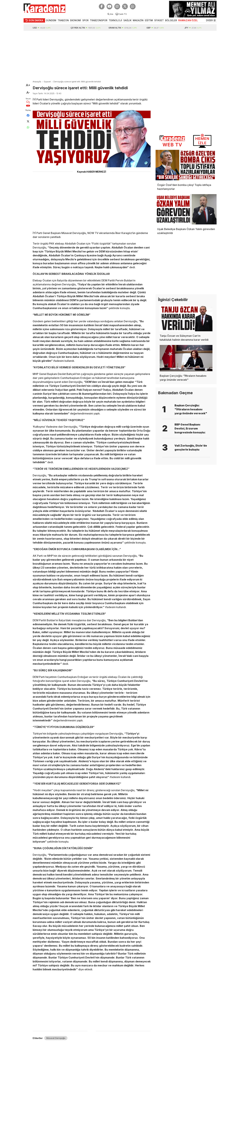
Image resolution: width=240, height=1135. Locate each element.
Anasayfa (37, 81)
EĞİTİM (149, 20)
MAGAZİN (138, 20)
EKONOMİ (75, 20)
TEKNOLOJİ (115, 20)
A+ (28, 85)
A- (28, 93)
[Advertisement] (120, 55)
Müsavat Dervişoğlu (55, 1038)
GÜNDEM (51, 20)
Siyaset (47, 81)
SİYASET (159, 20)
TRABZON (63, 20)
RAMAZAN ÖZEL (188, 20)
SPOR (85, 20)
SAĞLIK (127, 20)
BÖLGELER (171, 20)
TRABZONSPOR (98, 20)
